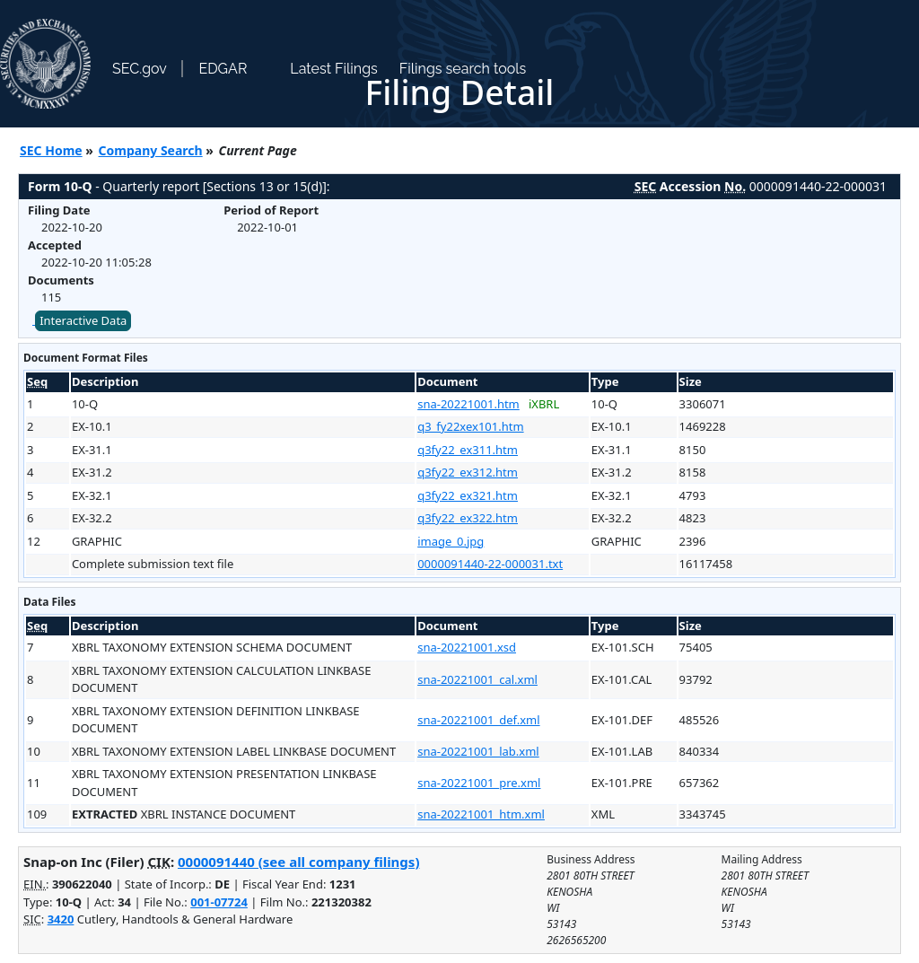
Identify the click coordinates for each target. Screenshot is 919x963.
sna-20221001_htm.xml (481, 814)
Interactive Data (83, 320)
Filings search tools (463, 68)
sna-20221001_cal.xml (477, 679)
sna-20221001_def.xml (478, 720)
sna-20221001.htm (468, 404)
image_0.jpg (450, 541)
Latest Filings (333, 68)
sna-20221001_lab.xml (478, 751)
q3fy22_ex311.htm (467, 450)
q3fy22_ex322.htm (467, 518)
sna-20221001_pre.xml (478, 783)
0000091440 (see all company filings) (298, 862)
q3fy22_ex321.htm (467, 495)
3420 (61, 919)
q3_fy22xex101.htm (470, 426)
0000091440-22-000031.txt (490, 564)
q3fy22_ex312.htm (467, 472)
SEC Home (51, 150)
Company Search (151, 150)
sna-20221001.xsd (466, 647)
